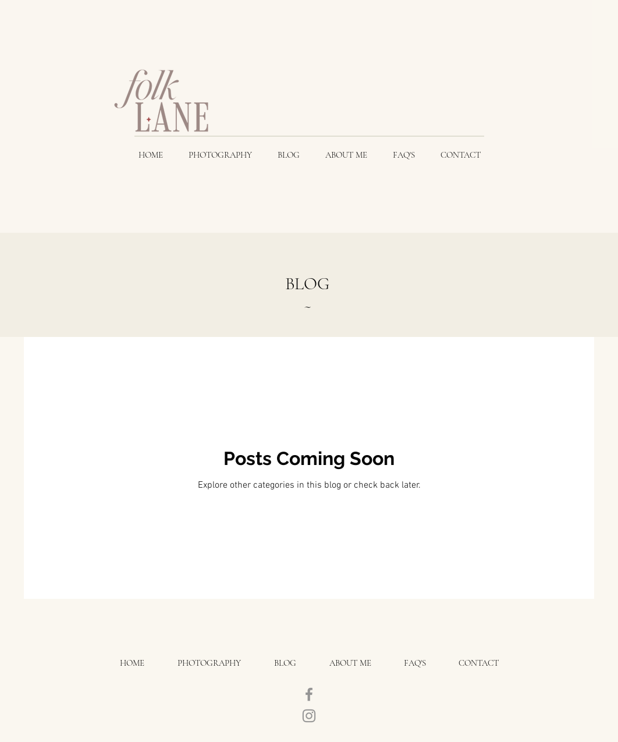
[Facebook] (309, 694)
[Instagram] (309, 716)
